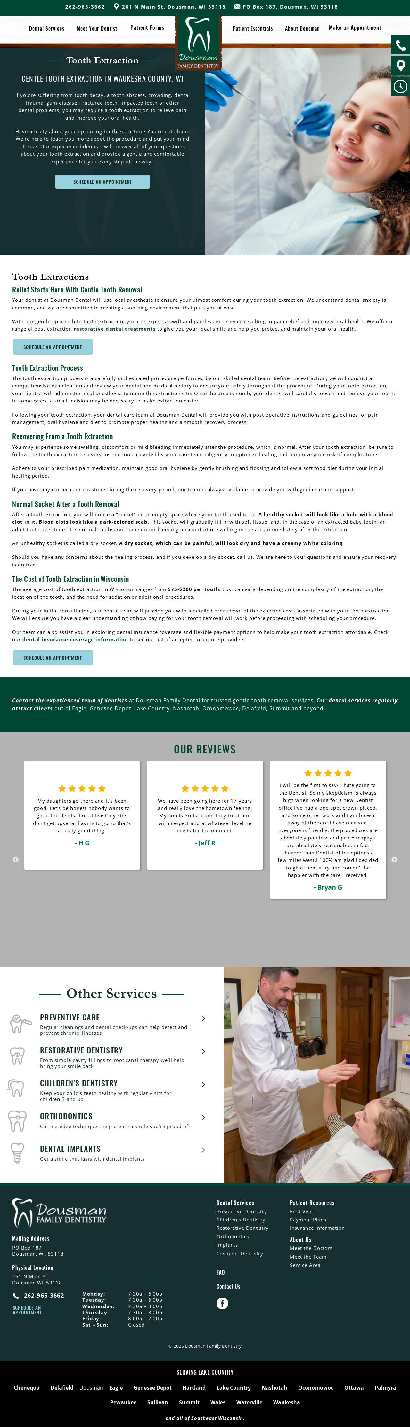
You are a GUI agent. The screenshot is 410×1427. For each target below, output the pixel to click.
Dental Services (47, 29)
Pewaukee (123, 1402)
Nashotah (274, 1388)
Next (394, 860)
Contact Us (228, 1287)
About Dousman (302, 29)
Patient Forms (147, 29)
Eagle (116, 1388)
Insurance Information (317, 1228)
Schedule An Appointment (52, 346)
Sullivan (157, 1402)
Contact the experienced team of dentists (69, 700)
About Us (301, 1240)
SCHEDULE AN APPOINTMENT (102, 181)
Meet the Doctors (311, 1248)
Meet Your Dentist (97, 29)
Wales (218, 1402)
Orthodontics (233, 1236)
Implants (227, 1245)
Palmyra (385, 1388)
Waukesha (286, 1402)
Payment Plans (308, 1219)
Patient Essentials (253, 29)
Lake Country (234, 1388)
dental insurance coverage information (75, 639)
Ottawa (354, 1388)
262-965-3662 (85, 7)
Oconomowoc (315, 1388)
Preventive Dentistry (242, 1211)
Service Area (305, 1265)
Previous (15, 860)
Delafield (62, 1388)
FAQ (221, 1272)
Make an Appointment (353, 29)
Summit (189, 1402)
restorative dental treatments (115, 328)
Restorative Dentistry (243, 1228)
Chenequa (27, 1388)
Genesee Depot (153, 1388)
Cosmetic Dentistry (240, 1253)
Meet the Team (308, 1256)
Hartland (194, 1388)
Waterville (249, 1402)
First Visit (301, 1211)
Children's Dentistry (241, 1219)
